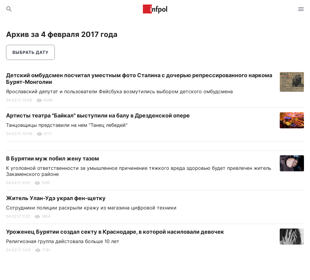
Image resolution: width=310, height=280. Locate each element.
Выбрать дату (30, 52)
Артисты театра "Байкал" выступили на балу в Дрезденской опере (98, 115)
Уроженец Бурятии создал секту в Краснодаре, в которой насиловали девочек (115, 232)
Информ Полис (155, 9)
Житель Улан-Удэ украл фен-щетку (56, 198)
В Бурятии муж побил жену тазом (52, 158)
